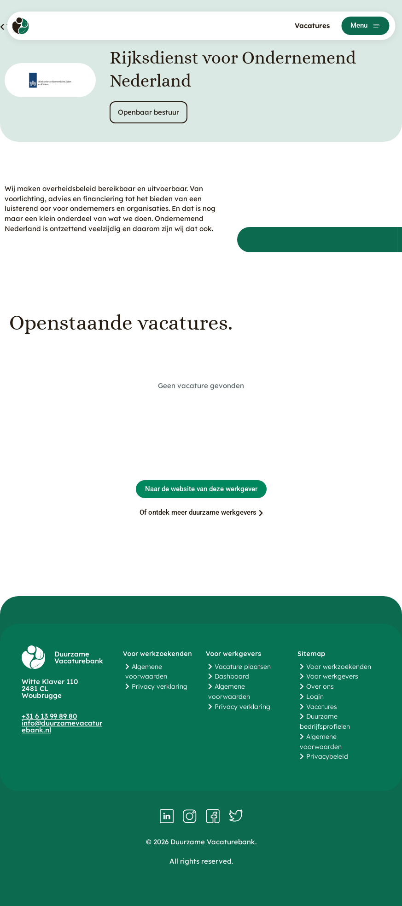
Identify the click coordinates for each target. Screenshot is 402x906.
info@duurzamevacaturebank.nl (62, 726)
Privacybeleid (327, 756)
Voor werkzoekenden (338, 666)
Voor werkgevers (332, 676)
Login (315, 696)
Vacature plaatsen (243, 666)
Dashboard (232, 676)
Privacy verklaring (159, 686)
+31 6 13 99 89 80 (49, 716)
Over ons (320, 686)
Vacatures (312, 25)
